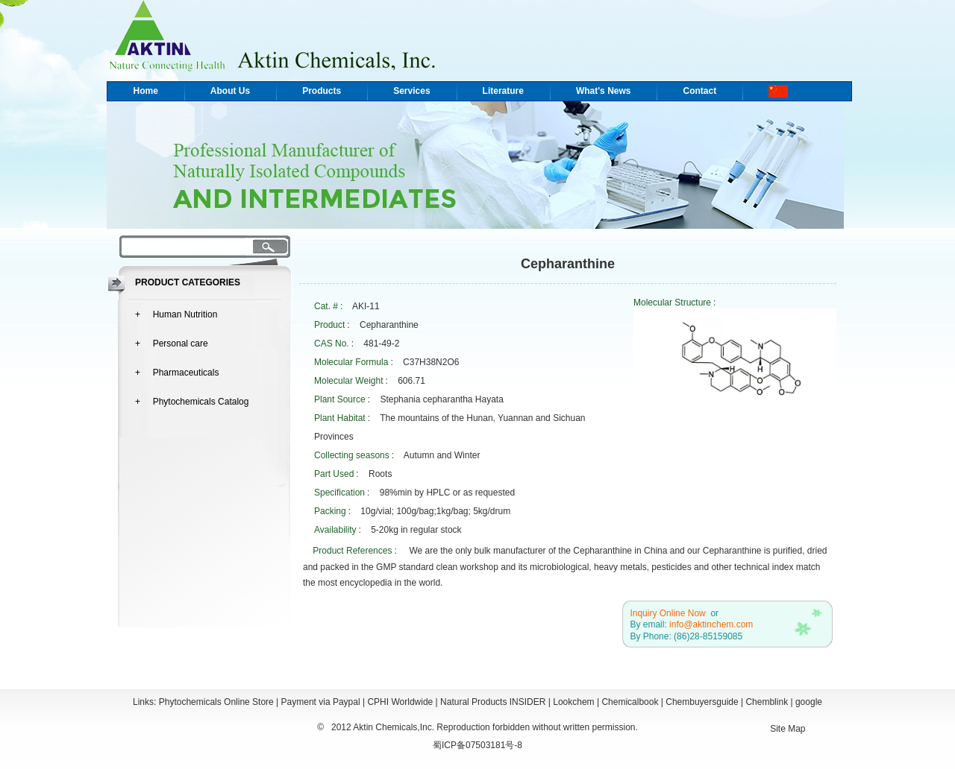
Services (411, 91)
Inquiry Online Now (667, 613)
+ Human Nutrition (176, 314)
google (808, 702)
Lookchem (573, 702)
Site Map (787, 729)
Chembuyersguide (702, 702)
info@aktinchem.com (711, 624)
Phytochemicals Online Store (216, 702)
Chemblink (766, 702)
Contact (699, 91)
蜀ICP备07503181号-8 (477, 745)
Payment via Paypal (320, 702)
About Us (230, 91)
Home (146, 91)
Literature (503, 91)
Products (321, 91)
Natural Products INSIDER (492, 702)
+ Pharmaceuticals (177, 372)
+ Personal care (171, 343)
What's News (603, 91)
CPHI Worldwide (400, 702)
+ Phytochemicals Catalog (191, 401)
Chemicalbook (629, 702)
